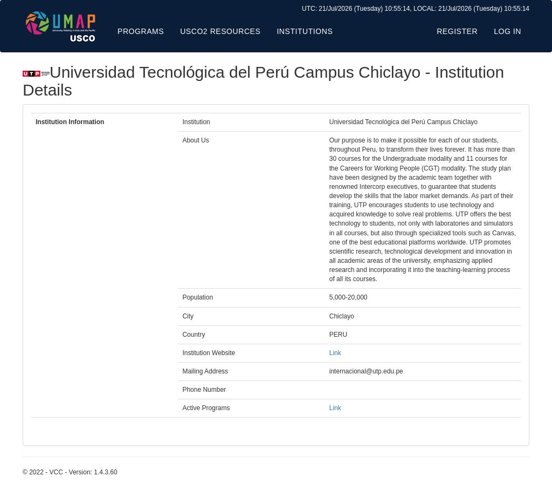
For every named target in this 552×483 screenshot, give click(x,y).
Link (335, 353)
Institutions (305, 31)
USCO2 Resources (220, 31)
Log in (507, 31)
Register (457, 31)
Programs (141, 31)
